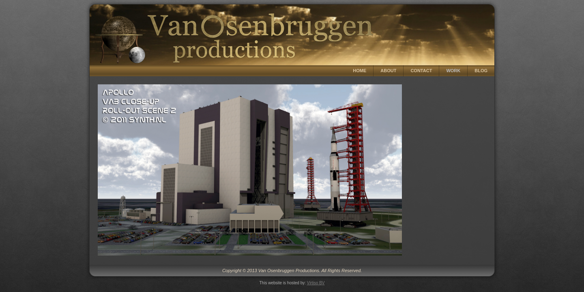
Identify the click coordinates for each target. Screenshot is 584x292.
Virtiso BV (316, 283)
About (388, 70)
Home (359, 70)
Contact (421, 70)
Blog (480, 70)
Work (453, 70)
